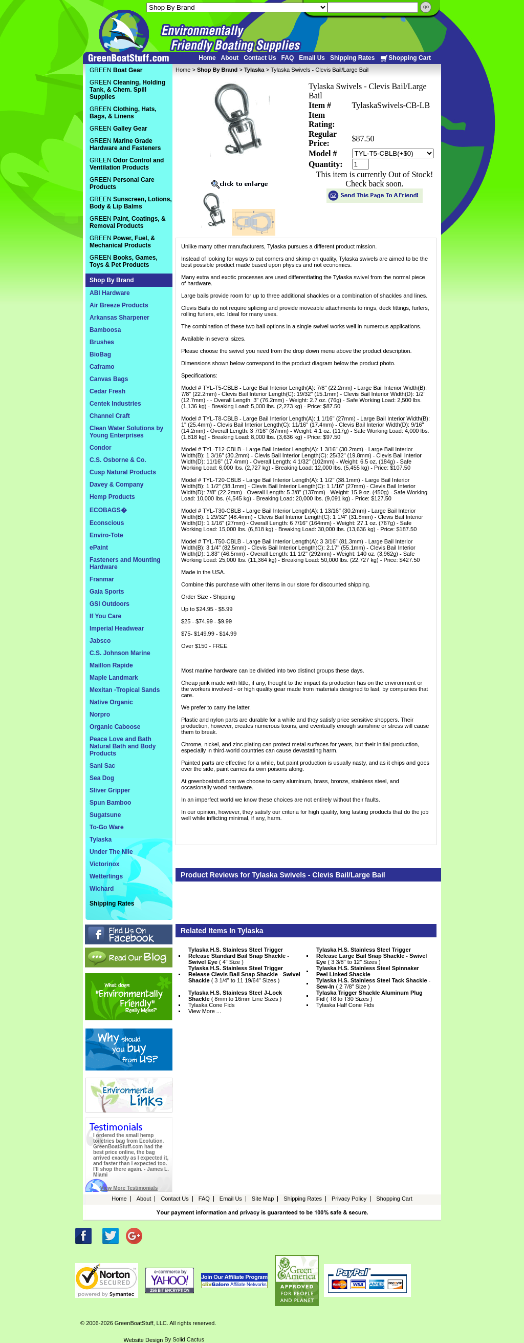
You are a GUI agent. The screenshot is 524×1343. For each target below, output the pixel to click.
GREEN (116, 70)
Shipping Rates (352, 57)
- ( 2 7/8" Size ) (373, 983)
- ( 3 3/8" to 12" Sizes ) (371, 956)
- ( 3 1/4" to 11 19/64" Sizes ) (244, 974)
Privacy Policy (349, 1198)
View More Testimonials (129, 1188)
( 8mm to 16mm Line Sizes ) (235, 996)
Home (207, 57)
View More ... (204, 1011)
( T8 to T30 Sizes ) (369, 996)
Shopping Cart (405, 58)
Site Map (263, 1198)
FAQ (287, 57)
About (230, 57)
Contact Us (260, 57)
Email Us (312, 57)
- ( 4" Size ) (238, 956)
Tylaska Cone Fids (211, 1005)
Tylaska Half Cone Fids (345, 1005)
